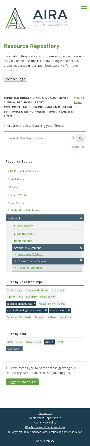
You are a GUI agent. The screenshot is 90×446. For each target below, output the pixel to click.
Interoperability (24, 225)
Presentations (60, 310)
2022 (49, 342)
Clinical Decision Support (48, 261)
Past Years (13, 349)
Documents (58, 290)
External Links (15, 297)
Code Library (14, 290)
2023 (38, 342)
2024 (29, 342)
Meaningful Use (24, 234)
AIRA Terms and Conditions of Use (45, 427)
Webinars (65, 317)
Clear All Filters (79, 100)
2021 (60, 342)
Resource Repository (31, 46)
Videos (52, 317)
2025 (19, 342)
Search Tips (77, 147)
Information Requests (21, 304)
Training (39, 317)
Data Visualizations (37, 290)
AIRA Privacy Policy (45, 422)
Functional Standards (28, 267)
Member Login (15, 79)
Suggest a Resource (22, 382)
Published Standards (19, 317)
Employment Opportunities (45, 418)
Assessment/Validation (28, 254)
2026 (10, 342)
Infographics (47, 297)
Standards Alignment (48, 248)
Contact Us (45, 413)
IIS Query (31, 297)
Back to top (45, 441)
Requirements (23, 241)
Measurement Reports (52, 304)
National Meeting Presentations (27, 310)
